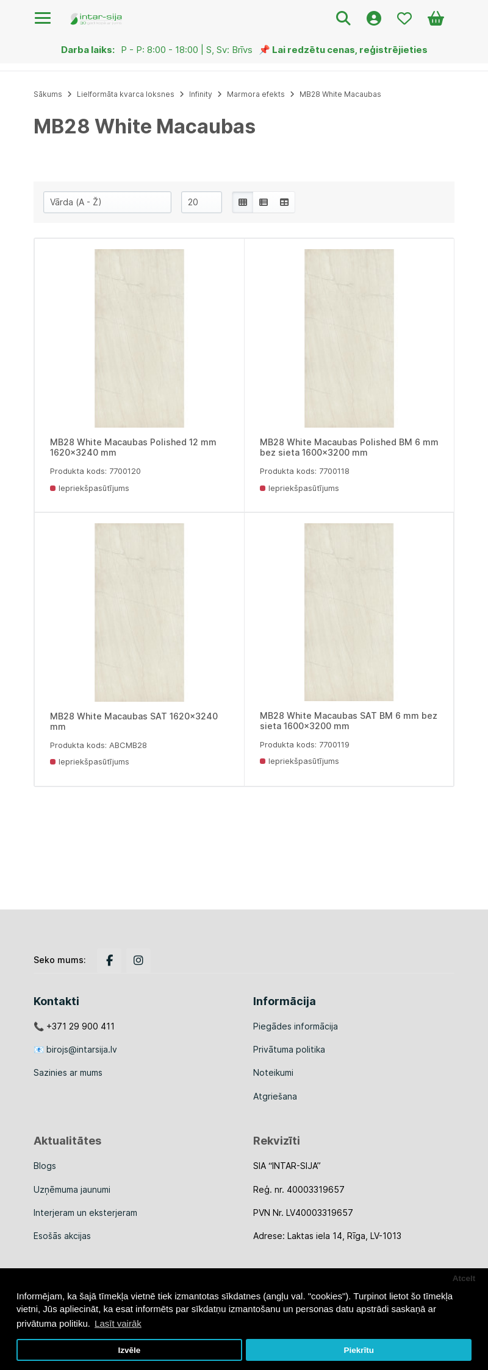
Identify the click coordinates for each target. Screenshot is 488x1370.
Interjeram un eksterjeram (85, 1212)
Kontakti (56, 1001)
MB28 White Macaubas (340, 94)
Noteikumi (273, 1072)
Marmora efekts (256, 94)
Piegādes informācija (295, 1026)
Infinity (200, 94)
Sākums (48, 94)
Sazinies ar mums (68, 1072)
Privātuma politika (289, 1049)
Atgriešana (275, 1096)
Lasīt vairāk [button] (118, 1323)
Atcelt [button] (464, 1278)
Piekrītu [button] (358, 1350)
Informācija (284, 1001)
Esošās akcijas (62, 1236)
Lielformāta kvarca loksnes (125, 94)
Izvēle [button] (129, 1350)
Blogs (45, 1165)
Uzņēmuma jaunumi (72, 1189)
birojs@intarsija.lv (81, 1049)
